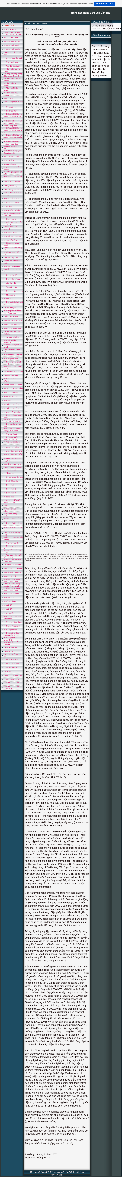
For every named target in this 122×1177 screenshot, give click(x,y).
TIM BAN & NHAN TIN (13, 676)
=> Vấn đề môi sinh (11, 240)
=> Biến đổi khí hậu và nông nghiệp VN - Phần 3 (13, 137)
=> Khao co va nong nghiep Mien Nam (12, 589)
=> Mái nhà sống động (13, 384)
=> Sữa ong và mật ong (13, 189)
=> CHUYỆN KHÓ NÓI (13, 451)
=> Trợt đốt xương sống (13, 388)
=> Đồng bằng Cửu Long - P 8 (11, 639)
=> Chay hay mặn (11, 392)
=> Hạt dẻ (7, 400)
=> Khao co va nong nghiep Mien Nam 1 (12, 580)
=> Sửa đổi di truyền (12, 156)
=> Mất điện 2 (9, 609)
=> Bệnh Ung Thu (11, 257)
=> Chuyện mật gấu (11, 593)
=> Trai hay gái (10, 307)
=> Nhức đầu (9, 613)
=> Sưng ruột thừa (11, 359)
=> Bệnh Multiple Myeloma (10, 341)
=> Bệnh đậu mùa (11, 481)
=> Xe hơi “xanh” (10, 275)
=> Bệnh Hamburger (12, 266)
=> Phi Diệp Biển (10, 111)
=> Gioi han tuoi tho (11, 543)
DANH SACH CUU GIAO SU (11, 684)
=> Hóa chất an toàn (12, 198)
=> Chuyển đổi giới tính (13, 568)
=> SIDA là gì (9, 160)
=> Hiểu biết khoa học (12, 572)
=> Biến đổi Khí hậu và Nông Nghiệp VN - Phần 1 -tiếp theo (13, 123)
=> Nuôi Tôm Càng (11, 202)
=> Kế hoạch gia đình (12, 328)
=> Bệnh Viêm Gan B (12, 236)
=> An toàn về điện (11, 337)
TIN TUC (7, 672)
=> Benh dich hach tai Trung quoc (12, 560)
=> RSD (7, 506)
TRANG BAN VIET (11, 647)
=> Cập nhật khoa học (12, 412)
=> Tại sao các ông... (12, 404)
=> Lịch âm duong (11, 396)
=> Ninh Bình (9, 485)
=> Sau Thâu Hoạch (12, 182)
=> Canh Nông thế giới (13, 58)
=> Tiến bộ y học (10, 287)
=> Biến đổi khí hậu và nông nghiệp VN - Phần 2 (13, 130)
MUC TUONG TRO (11, 668)
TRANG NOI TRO (11, 660)
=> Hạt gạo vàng (10, 232)
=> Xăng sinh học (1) (12, 41)
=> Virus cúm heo (11, 375)
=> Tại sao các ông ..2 (12, 408)
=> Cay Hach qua (11, 62)
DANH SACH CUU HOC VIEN (11, 688)
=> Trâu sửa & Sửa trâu (13, 372)
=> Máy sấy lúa (10, 164)
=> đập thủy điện (10, 283)
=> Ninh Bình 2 (10, 489)
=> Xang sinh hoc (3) (12, 49)
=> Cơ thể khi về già (12, 210)
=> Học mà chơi (10, 219)
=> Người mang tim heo (13, 477)
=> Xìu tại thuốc (10, 601)
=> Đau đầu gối (10, 576)
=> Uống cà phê (10, 107)
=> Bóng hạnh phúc (11, 447)
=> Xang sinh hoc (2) (12, 45)
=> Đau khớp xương (12, 279)
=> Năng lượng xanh (12, 626)
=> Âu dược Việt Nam (12, 324)
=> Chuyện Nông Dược (13, 622)
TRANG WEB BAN (11, 680)
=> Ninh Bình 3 (10, 493)
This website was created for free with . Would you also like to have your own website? (61, 4)
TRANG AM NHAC (11, 664)
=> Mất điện (8, 605)
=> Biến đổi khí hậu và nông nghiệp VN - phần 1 (13, 116)
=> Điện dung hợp (11, 186)
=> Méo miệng (9, 295)
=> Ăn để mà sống (11, 316)
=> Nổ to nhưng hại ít (12, 464)
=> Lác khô (8, 299)
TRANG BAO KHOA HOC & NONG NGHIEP (13, 33)
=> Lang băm (9, 497)
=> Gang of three (10, 630)
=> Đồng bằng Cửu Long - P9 (11, 643)
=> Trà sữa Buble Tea (12, 564)
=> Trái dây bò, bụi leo (13, 66)
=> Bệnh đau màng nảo (13, 320)
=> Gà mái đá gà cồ (11, 434)
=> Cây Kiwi (8, 98)
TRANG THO (9, 651)
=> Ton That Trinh (11, 37)
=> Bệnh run (8, 597)
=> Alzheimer (9, 473)
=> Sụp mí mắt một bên (13, 291)
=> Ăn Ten (8, 206)
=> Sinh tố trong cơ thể (13, 355)
